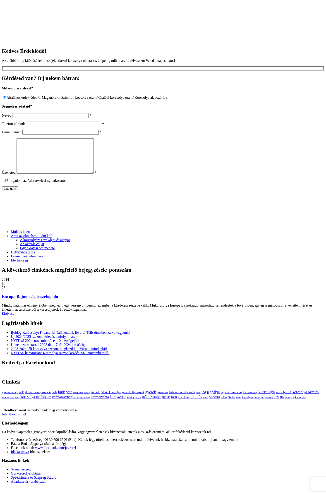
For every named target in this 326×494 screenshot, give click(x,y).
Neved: (7, 115)
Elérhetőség (19, 267)
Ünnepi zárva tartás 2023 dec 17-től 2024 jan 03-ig (48, 351)
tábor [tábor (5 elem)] (257, 403)
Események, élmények (27, 263)
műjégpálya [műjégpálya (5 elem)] (134, 403)
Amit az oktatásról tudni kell (31, 243)
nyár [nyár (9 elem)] (174, 403)
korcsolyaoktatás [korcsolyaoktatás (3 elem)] (10, 404)
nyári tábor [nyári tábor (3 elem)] (183, 404)
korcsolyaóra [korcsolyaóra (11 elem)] (100, 403)
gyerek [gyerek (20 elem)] (150, 399)
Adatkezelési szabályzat (28, 488)
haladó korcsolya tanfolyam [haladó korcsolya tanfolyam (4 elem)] (185, 399)
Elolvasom (9, 320)
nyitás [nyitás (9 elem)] (166, 403)
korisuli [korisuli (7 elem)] (121, 403)
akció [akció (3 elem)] (21, 399)
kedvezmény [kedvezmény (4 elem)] (250, 399)
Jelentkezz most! (14, 421)
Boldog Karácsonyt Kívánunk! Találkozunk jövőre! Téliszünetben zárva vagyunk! (70, 339)
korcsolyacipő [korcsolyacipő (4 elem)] (284, 399)
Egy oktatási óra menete (37, 255)
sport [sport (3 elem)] (205, 404)
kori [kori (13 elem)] (113, 403)
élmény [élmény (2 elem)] (288, 404)
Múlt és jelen (20, 238)
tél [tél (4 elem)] (262, 403)
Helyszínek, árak (23, 259)
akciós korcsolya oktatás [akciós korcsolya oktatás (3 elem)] (38, 399)
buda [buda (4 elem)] (54, 399)
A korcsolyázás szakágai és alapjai (45, 247)
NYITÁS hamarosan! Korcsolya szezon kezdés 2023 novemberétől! (60, 360)
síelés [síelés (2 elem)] (238, 404)
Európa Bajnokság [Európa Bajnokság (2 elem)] (81, 399)
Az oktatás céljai (32, 251)
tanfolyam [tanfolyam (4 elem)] (248, 403)
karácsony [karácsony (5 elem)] (236, 399)
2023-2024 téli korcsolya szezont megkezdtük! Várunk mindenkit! (59, 355)
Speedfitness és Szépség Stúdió (33, 484)
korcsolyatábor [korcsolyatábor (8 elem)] (62, 403)
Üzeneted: (9, 179)
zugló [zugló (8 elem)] (280, 403)
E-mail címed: (12, 132)
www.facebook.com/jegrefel (55, 454)
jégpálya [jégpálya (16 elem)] (213, 399)
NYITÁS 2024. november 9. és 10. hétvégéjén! (45, 347)
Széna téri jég (21, 476)
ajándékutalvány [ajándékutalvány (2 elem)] (10, 399)
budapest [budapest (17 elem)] (65, 399)
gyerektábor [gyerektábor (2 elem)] (162, 399)
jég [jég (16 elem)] (203, 399)
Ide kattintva (20, 458)
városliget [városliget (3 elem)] (270, 404)
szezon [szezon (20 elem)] (214, 403)
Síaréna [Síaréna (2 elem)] (231, 404)
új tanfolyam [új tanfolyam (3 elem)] (299, 404)
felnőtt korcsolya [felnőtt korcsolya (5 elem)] (111, 399)
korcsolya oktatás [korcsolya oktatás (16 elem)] (305, 399)
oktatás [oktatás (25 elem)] (196, 403)
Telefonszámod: (13, 124)
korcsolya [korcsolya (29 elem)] (266, 398)
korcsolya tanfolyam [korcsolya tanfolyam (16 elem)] (35, 403)
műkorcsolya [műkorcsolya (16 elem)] (151, 403)
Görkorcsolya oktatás (26, 480)
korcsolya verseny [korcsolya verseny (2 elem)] (81, 404)
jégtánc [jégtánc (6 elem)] (225, 399)
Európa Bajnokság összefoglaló (30, 303)
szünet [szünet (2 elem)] (224, 404)
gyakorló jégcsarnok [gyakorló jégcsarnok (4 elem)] (133, 399)
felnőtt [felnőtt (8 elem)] (95, 399)
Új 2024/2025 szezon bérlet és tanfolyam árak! (45, 343)
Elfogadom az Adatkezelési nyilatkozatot (36, 187)
